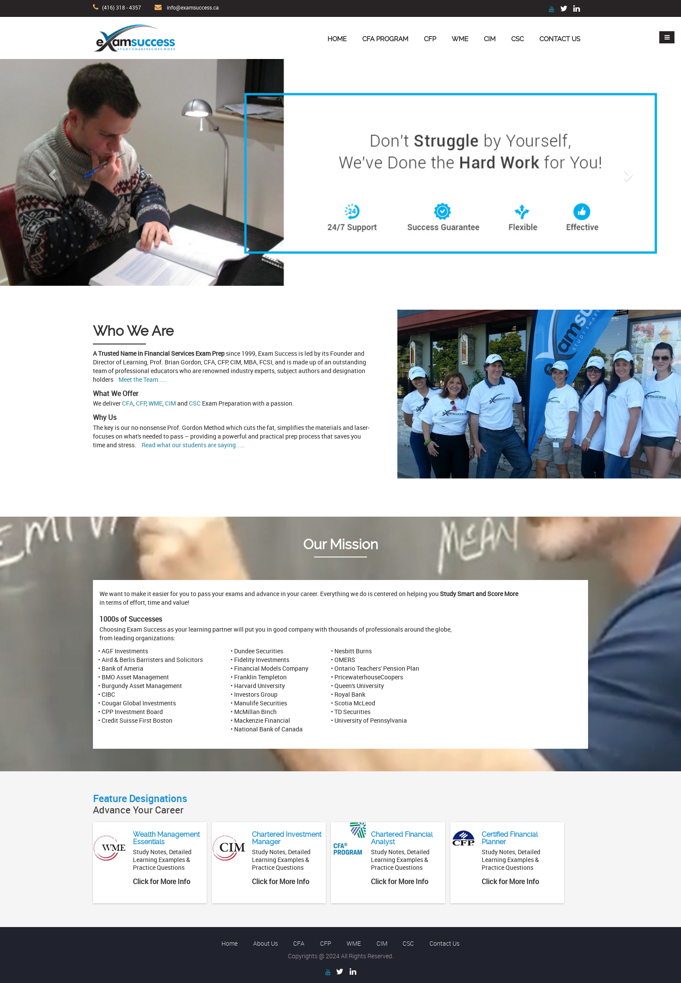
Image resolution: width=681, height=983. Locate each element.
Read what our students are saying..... (193, 445)
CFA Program (385, 39)
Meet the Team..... (143, 379)
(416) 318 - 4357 (121, 7)
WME (460, 39)
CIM (490, 39)
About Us (265, 943)
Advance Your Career (140, 804)
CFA (127, 403)
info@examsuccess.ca (193, 7)
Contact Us (559, 39)
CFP (430, 39)
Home (337, 39)
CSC (517, 39)
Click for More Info (161, 881)
